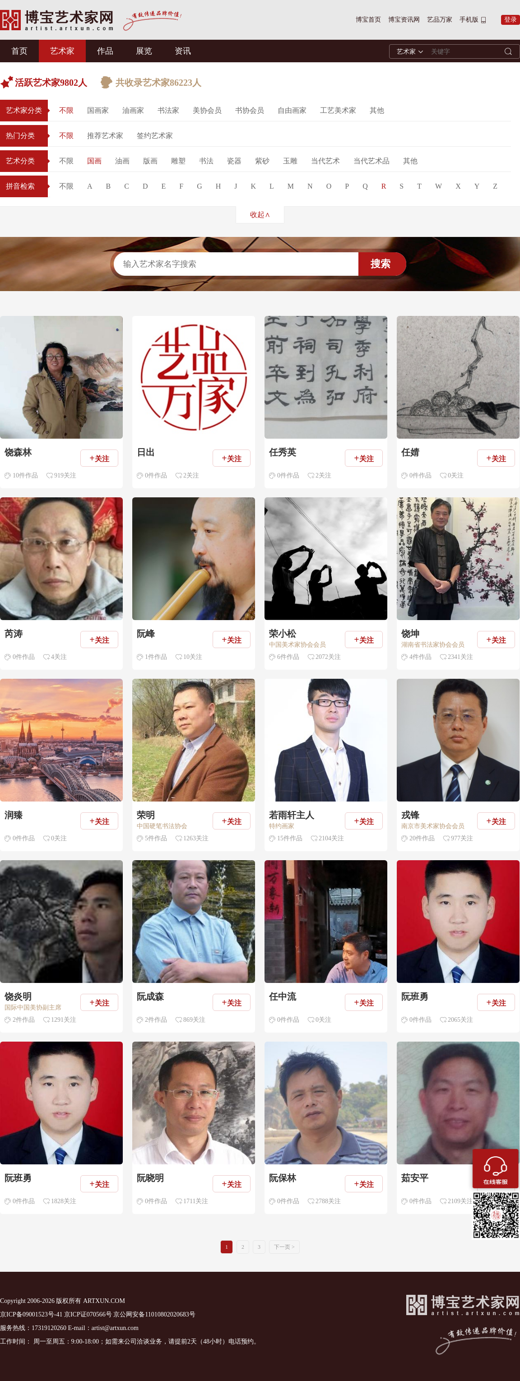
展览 (144, 51)
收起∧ (260, 214)
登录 (510, 19)
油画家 (133, 110)
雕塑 (178, 161)
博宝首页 (368, 19)
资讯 (183, 51)
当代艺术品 (371, 161)
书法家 (168, 110)
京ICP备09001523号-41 (31, 1314)
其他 (377, 110)
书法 (206, 161)
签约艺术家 (155, 135)
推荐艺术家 (105, 135)
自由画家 (292, 110)
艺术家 (62, 51)
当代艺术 (325, 161)
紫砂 (262, 161)
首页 (19, 51)
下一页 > (284, 1247)
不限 (66, 110)
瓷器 (234, 161)
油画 (122, 161)
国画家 (98, 110)
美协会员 (207, 110)
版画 (150, 161)
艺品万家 (439, 19)
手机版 (469, 19)
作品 (105, 51)
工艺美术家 (338, 110)
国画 (94, 161)
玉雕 (290, 161)
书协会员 (249, 110)
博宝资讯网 (404, 19)
